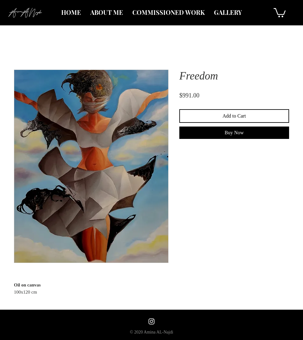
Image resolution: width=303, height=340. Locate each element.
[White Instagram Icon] (151, 321)
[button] (280, 12)
